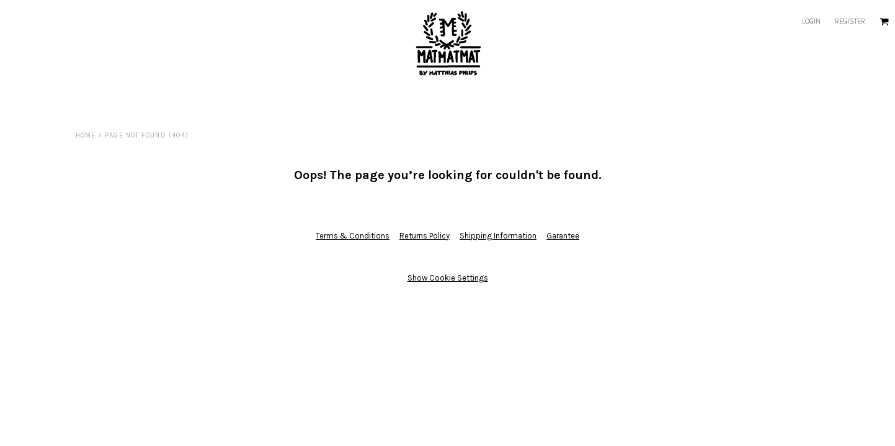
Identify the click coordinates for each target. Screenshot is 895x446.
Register (850, 21)
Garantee (562, 235)
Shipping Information (498, 235)
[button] (884, 21)
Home (86, 135)
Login (811, 21)
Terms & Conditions (353, 235)
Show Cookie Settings (447, 277)
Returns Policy (424, 235)
